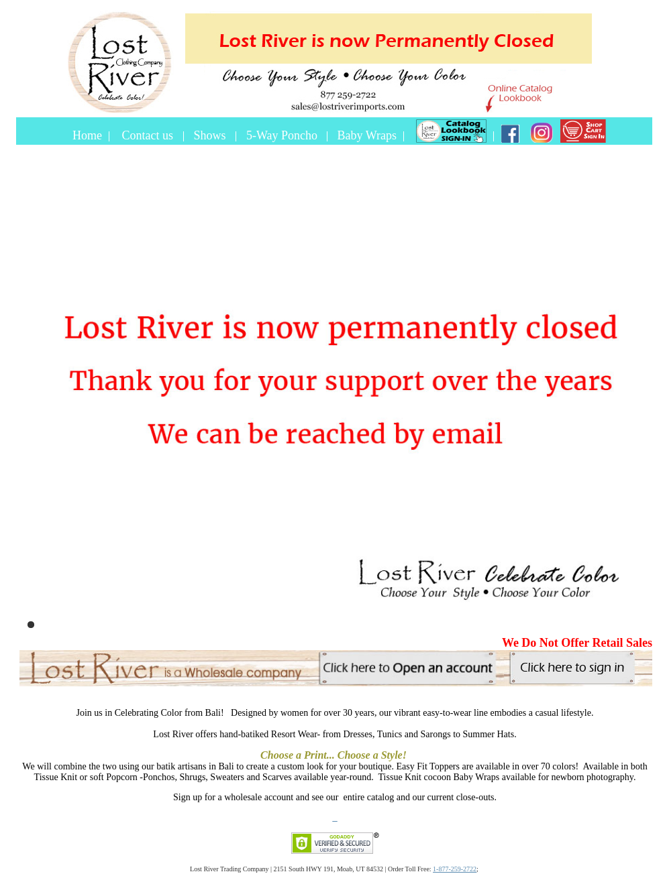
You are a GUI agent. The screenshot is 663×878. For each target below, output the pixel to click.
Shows (212, 135)
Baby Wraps (367, 135)
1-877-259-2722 (454, 869)
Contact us (149, 135)
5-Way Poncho (281, 135)
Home (87, 135)
